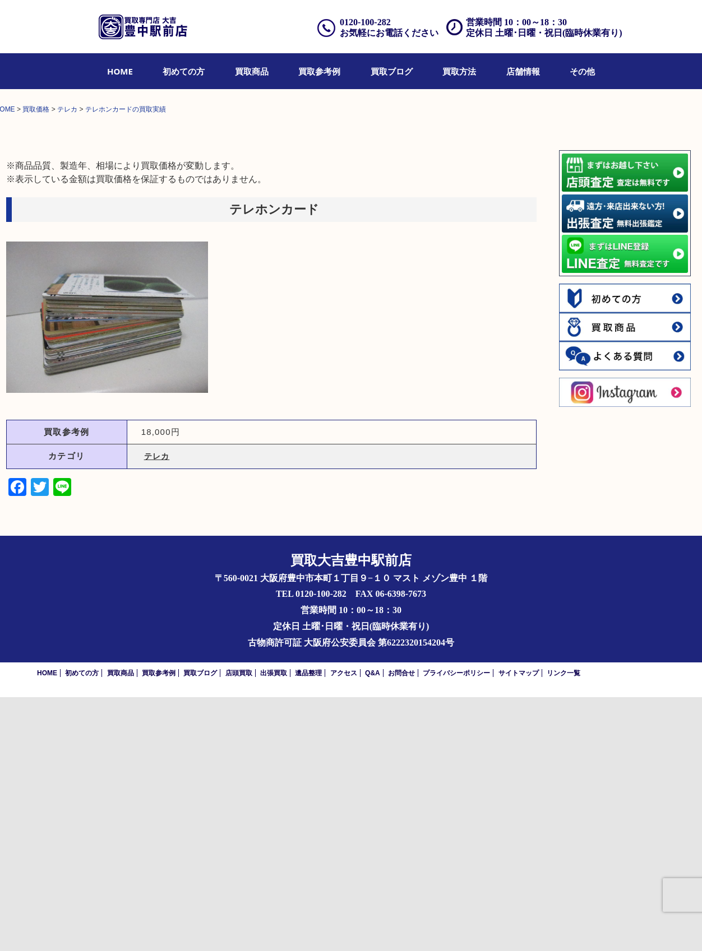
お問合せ (401, 927)
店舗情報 (523, 71)
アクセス (343, 927)
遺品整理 (308, 927)
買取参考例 (319, 71)
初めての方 (184, 71)
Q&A (372, 927)
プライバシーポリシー (456, 927)
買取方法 (459, 71)
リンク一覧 (563, 927)
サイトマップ (518, 927)
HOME (120, 71)
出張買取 (273, 927)
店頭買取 (238, 927)
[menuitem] (120, 71)
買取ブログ (392, 71)
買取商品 (252, 71)
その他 (582, 71)
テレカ (157, 710)
